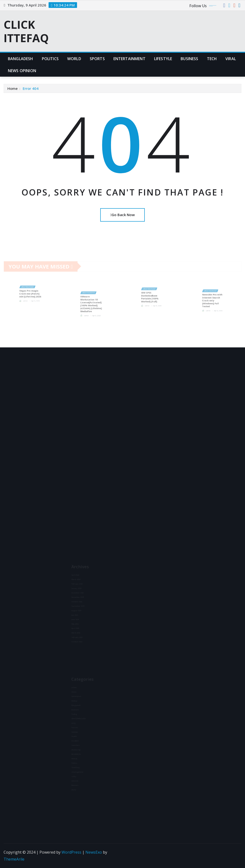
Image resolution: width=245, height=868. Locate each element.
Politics (50, 58)
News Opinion (22, 70)
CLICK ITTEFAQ (26, 31)
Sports (97, 58)
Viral (230, 58)
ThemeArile (14, 859)
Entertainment (129, 58)
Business (189, 58)
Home (12, 88)
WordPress (71, 852)
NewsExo (93, 852)
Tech (212, 58)
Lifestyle (163, 58)
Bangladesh (20, 58)
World (74, 58)
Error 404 (31, 88)
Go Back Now (122, 214)
